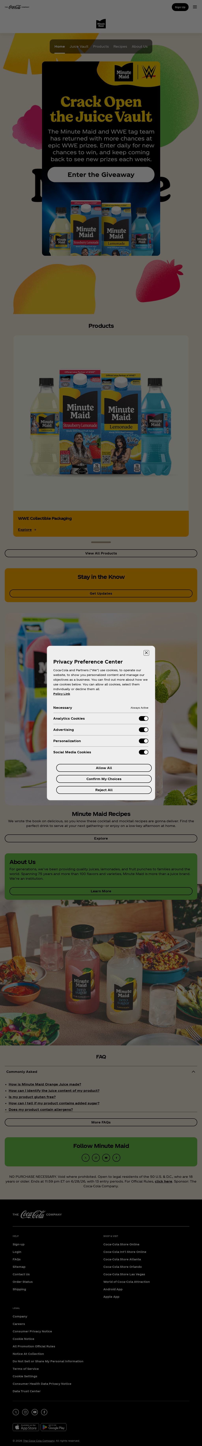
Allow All (104, 768)
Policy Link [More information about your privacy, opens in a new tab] (61, 693)
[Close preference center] (146, 653)
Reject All (104, 790)
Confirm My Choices (104, 779)
